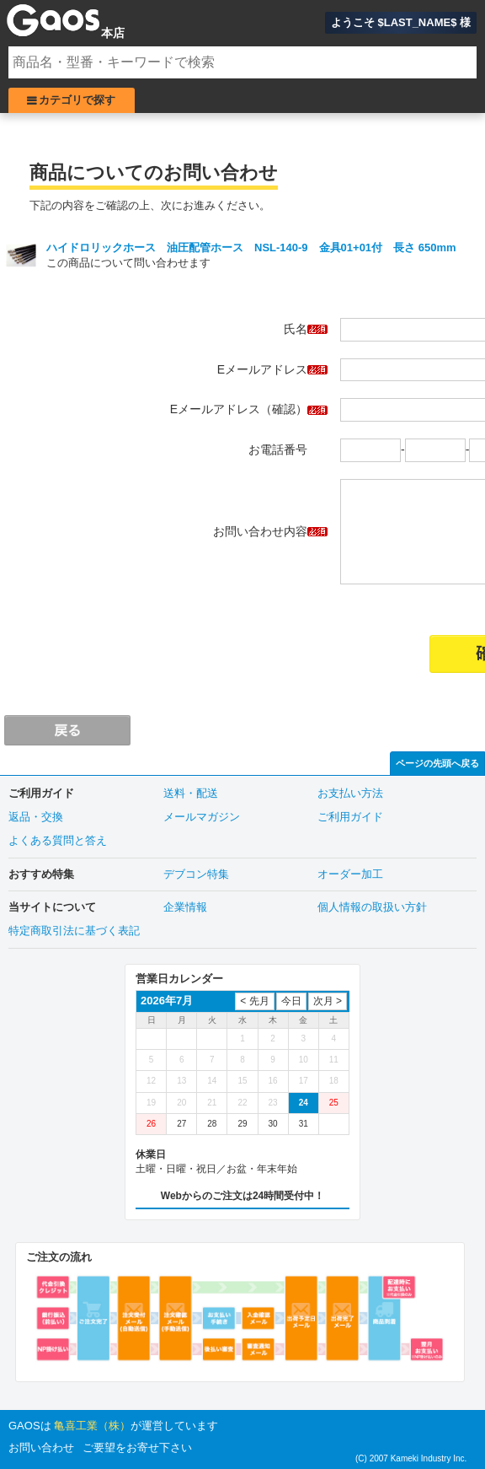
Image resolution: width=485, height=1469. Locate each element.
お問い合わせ (41, 1447)
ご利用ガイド (350, 816)
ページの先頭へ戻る (437, 763)
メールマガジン (201, 816)
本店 (113, 33)
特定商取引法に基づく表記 (74, 930)
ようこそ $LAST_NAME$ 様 (401, 22)
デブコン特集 (196, 874)
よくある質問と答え (57, 840)
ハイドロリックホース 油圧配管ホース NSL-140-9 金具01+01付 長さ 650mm (251, 247)
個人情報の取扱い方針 (372, 907)
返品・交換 (35, 816)
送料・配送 (190, 793)
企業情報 (185, 907)
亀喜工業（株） (92, 1425)
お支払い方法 (350, 793)
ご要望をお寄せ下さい (137, 1447)
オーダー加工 (350, 874)
